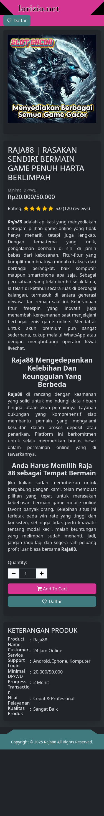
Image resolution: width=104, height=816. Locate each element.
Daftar (52, 601)
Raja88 (50, 741)
